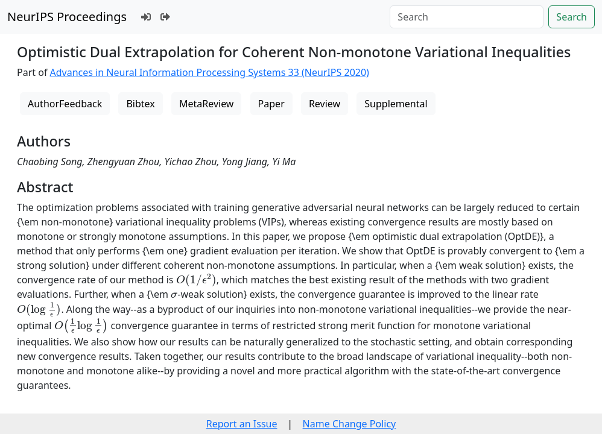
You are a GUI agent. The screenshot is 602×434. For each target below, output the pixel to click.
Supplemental (395, 103)
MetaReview (206, 103)
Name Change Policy (349, 423)
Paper (271, 103)
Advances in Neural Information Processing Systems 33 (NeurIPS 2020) (209, 72)
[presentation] (196, 280)
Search (571, 17)
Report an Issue (241, 423)
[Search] (466, 16)
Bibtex (140, 103)
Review (324, 103)
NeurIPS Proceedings (67, 16)
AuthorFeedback (65, 103)
